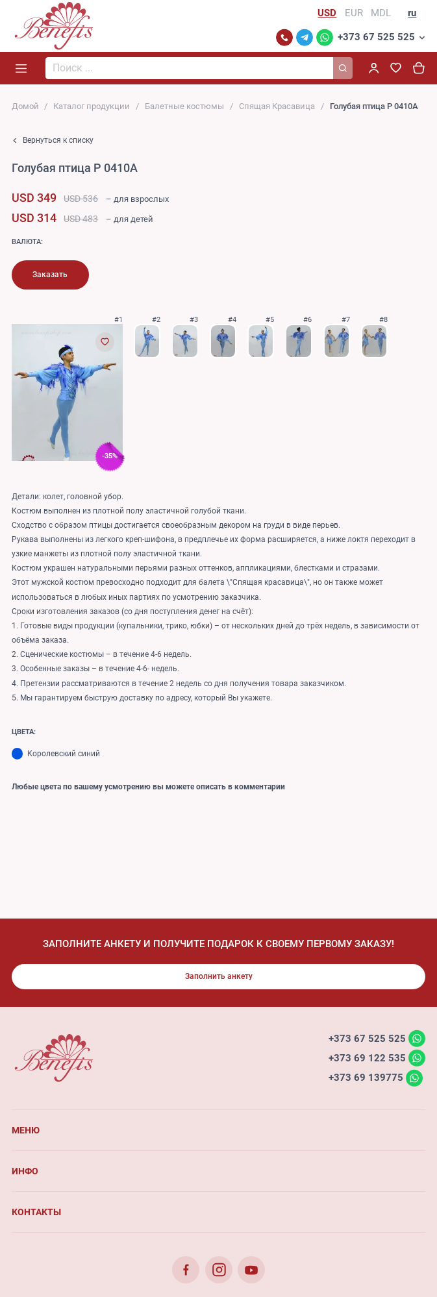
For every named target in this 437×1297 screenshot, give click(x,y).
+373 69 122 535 (367, 1057)
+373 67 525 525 (376, 37)
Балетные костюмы (184, 106)
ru (412, 13)
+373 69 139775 (366, 1077)
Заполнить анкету (219, 976)
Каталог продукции (91, 106)
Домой (25, 106)
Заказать (50, 274)
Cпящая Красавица (277, 106)
